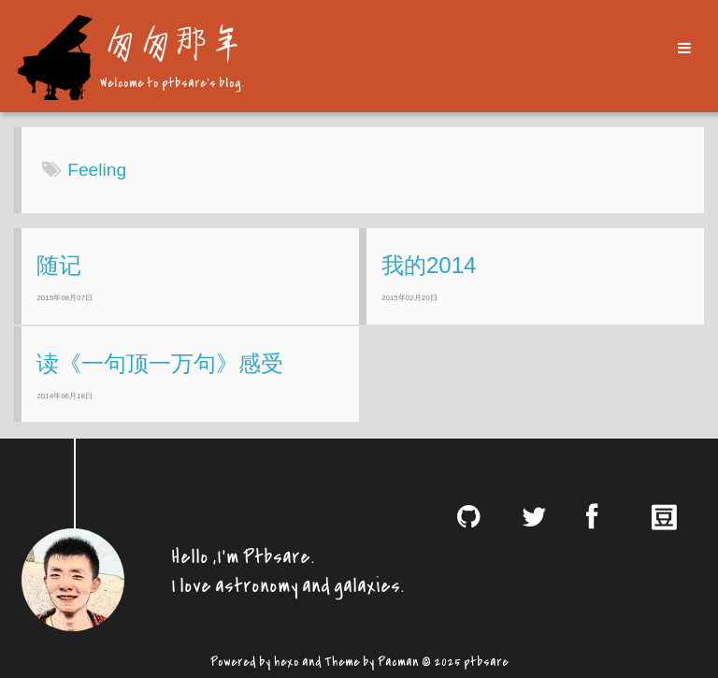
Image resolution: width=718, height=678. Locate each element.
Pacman (398, 659)
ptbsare (486, 659)
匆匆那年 (171, 42)
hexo (286, 659)
